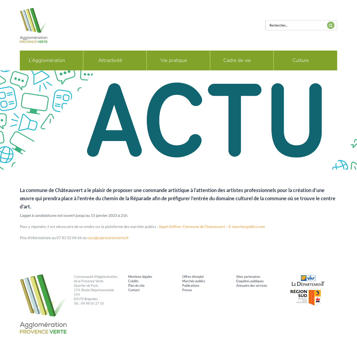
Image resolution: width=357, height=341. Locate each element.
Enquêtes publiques (250, 281)
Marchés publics (193, 281)
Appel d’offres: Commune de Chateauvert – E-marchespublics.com (212, 226)
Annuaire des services (251, 285)
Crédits (133, 281)
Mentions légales (140, 277)
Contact (134, 290)
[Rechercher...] (295, 25)
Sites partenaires (248, 277)
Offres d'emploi (193, 277)
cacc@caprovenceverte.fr (108, 237)
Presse (187, 290)
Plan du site (136, 285)
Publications (190, 285)
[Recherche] (330, 25)
